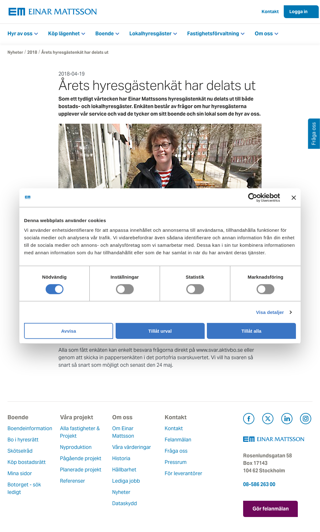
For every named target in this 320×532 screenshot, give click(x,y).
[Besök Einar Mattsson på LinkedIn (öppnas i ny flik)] (286, 419)
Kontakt (270, 11)
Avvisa (68, 331)
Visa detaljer (270, 312)
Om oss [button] (264, 33)
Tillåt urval (160, 331)
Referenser (72, 481)
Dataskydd (124, 503)
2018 (32, 52)
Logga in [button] (298, 11)
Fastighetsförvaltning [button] (213, 33)
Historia (121, 458)
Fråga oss (176, 451)
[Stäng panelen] (294, 197)
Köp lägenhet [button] (64, 33)
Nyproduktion (76, 447)
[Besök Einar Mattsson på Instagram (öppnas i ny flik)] (305, 419)
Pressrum (176, 462)
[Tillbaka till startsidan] (53, 12)
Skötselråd (20, 451)
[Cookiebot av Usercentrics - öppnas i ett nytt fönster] (264, 197)
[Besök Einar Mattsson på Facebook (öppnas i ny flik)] (248, 419)
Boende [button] (104, 33)
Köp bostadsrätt (27, 462)
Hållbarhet (124, 469)
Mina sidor (20, 473)
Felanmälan (178, 439)
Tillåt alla (252, 331)
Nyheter (15, 52)
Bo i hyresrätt (23, 439)
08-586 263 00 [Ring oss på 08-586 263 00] (259, 484)
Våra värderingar (131, 447)
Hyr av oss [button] (20, 33)
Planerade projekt (80, 469)
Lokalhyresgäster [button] (150, 33)
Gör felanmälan (270, 508)
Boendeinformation (30, 428)
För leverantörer (183, 473)
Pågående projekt (80, 458)
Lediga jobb (126, 481)
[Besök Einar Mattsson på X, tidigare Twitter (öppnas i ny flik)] (267, 419)
